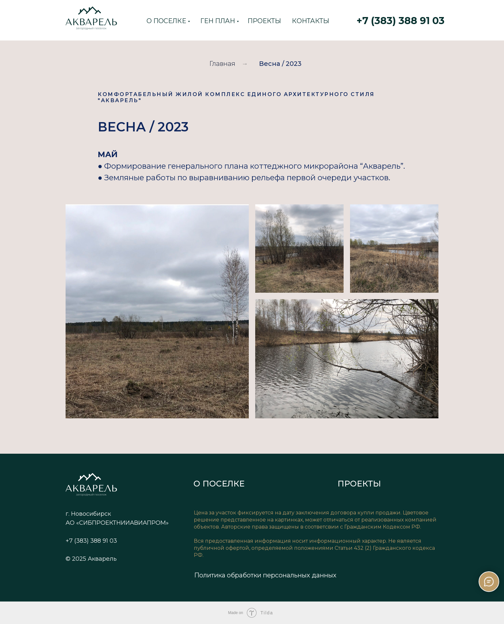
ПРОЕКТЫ (264, 21)
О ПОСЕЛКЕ (166, 21)
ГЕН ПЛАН (217, 21)
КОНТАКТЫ (310, 21)
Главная (222, 63)
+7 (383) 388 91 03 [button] (400, 21)
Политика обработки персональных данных (265, 575)
